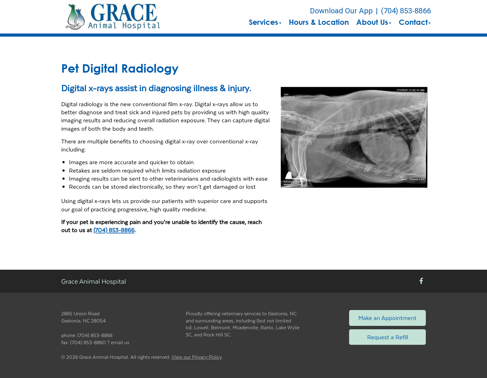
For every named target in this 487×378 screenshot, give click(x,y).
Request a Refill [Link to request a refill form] (387, 336)
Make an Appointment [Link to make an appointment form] (387, 317)
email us (120, 342)
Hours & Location (319, 22)
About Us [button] (373, 22)
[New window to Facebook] (421, 281)
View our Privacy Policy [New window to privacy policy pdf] (196, 357)
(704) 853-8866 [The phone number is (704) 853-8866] (406, 11)
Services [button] (265, 22)
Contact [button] (415, 22)
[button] (113, 17)
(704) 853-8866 (113, 229)
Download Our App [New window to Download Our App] (341, 11)
